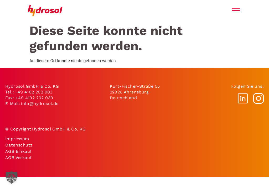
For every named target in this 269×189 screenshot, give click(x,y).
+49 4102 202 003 (33, 92)
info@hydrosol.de (40, 103)
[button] (11, 177)
